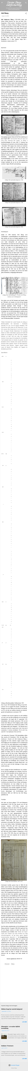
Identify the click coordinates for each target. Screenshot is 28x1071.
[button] (26, 13)
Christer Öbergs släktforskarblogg (14, 4)
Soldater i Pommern (7, 1046)
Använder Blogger (14, 1065)
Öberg (12, 964)
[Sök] (26, 3)
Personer (7, 964)
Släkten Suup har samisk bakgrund (11, 1009)
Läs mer (24, 1022)
